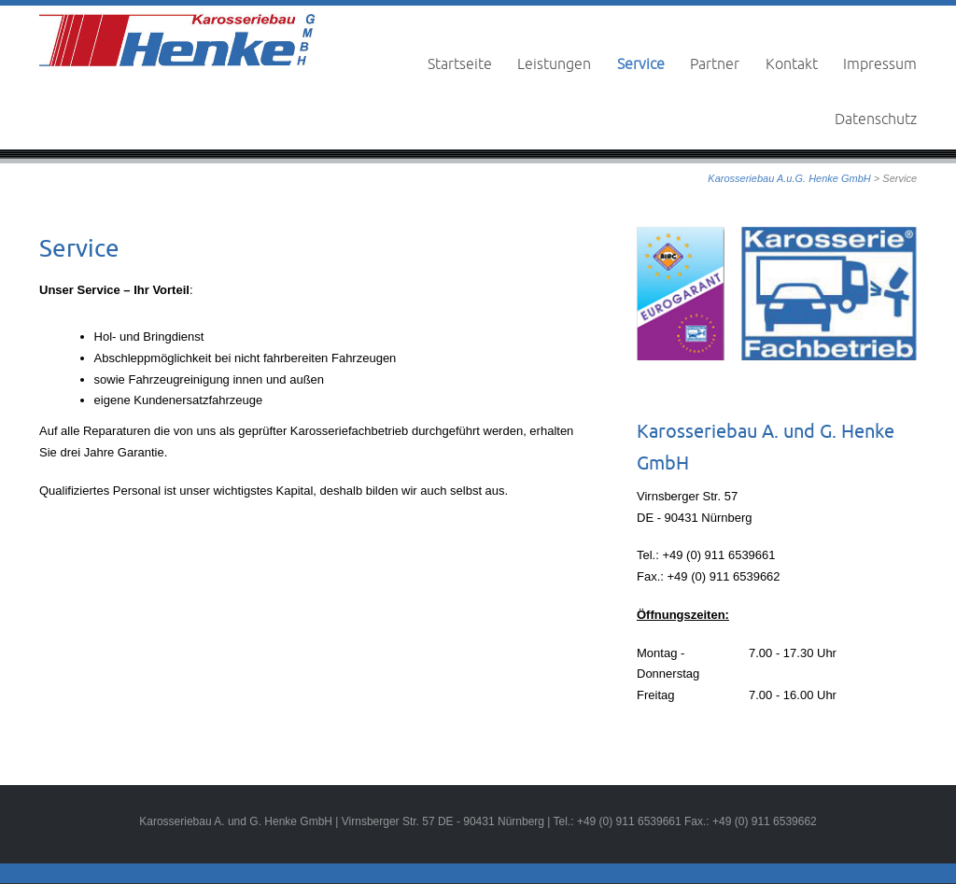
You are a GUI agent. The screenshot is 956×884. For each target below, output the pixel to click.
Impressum (880, 63)
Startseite (460, 63)
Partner (714, 63)
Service (641, 63)
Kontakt (792, 63)
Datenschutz (876, 118)
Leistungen (554, 63)
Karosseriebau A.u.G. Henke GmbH (789, 178)
